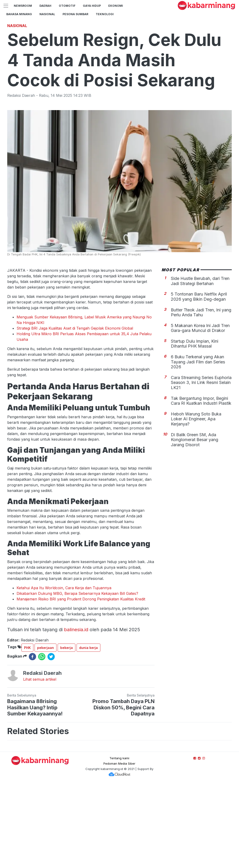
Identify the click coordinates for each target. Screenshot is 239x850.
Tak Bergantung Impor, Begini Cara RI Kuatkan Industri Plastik (201, 466)
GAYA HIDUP (92, 5)
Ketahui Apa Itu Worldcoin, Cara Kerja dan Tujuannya (64, 653)
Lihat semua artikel (39, 744)
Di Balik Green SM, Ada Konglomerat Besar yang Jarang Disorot (194, 505)
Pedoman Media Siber (119, 829)
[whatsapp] (42, 722)
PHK (27, 713)
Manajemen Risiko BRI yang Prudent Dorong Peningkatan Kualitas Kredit (81, 664)
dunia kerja (88, 713)
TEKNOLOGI (105, 14)
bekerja (66, 713)
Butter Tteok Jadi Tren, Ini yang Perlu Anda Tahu (201, 378)
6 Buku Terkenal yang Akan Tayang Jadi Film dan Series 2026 (198, 427)
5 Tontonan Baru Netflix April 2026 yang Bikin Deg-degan (199, 362)
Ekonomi (115, 5)
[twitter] (51, 722)
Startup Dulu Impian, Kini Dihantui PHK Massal (194, 409)
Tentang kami (119, 823)
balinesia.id (76, 695)
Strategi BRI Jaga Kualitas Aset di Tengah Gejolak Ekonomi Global (75, 393)
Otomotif (67, 5)
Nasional (47, 14)
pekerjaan (45, 713)
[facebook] (32, 722)
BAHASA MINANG (19, 14)
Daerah (45, 5)
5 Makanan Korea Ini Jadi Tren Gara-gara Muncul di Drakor (200, 393)
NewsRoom (23, 5)
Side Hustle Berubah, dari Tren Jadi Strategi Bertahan (200, 346)
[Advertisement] (119, 52)
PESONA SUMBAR (75, 14)
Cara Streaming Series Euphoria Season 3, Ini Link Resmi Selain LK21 (201, 447)
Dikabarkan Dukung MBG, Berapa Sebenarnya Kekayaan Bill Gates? (77, 658)
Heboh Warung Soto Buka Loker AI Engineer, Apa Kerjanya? (196, 484)
